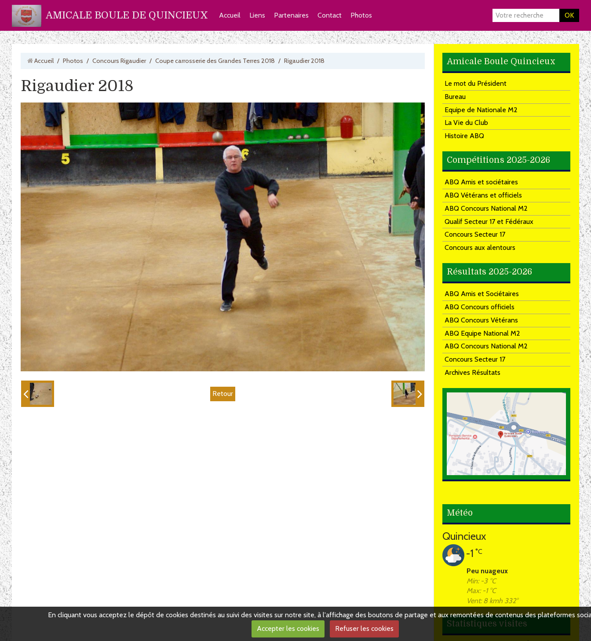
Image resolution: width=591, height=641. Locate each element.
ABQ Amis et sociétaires (481, 182)
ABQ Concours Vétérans (481, 320)
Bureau (455, 96)
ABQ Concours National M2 (486, 208)
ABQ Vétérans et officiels (483, 195)
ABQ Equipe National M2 (482, 333)
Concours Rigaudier (119, 61)
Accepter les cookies (288, 628)
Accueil (230, 15)
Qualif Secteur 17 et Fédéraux (489, 221)
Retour (222, 393)
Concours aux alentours (480, 247)
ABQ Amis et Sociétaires (482, 293)
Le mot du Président (476, 83)
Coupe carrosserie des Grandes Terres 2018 (215, 61)
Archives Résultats (472, 372)
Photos (361, 15)
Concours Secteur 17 (475, 234)
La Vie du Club (466, 122)
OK (569, 15)
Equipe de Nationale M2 (481, 110)
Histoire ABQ (464, 136)
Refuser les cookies (364, 628)
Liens (257, 15)
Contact (329, 15)
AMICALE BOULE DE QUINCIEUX (127, 15)
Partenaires (291, 15)
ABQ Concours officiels (479, 307)
